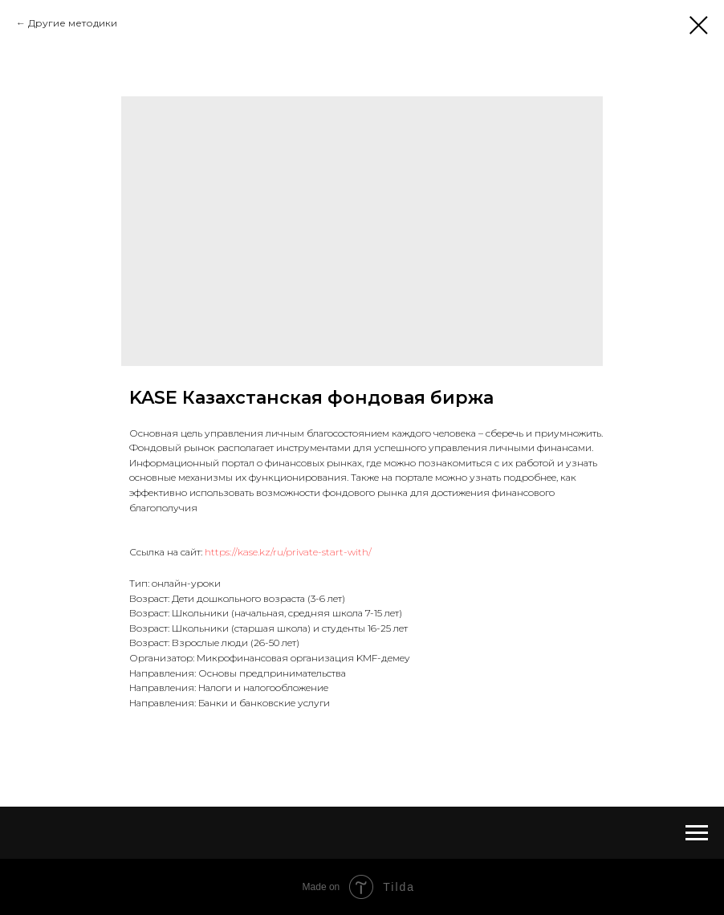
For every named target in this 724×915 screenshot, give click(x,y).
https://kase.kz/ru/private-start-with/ (288, 552)
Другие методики (72, 23)
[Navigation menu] (696, 833)
